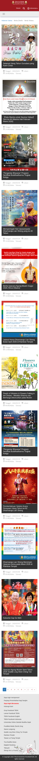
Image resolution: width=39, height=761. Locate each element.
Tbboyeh (7, 748)
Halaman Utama (7, 20)
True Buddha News (10, 742)
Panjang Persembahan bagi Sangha (15, 700)
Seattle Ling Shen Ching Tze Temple (16, 732)
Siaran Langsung (9, 729)
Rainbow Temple (9, 735)
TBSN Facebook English (12, 716)
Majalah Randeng (9, 745)
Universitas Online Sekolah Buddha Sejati (17, 722)
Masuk (18, 8)
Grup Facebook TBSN (11, 710)
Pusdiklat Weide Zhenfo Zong (13, 726)
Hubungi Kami (8, 706)
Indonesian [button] (32, 8)
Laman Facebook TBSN (11, 713)
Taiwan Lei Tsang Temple (12, 738)
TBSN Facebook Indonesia (12, 719)
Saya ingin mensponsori (11, 697)
